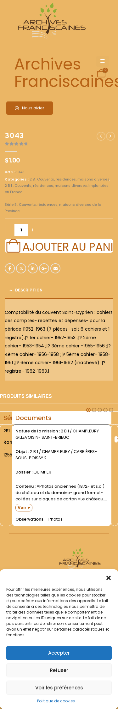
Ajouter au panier (67, 246)
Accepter (59, 653)
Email (55, 268)
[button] (108, 577)
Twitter (21, 268)
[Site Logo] (50, 22)
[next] (110, 136)
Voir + (24, 507)
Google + (44, 268)
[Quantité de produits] (21, 230)
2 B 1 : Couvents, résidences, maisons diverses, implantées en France (57, 188)
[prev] (101, 136)
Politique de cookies (56, 701)
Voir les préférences (59, 687)
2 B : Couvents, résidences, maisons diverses (70, 179)
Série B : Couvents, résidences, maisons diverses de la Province (53, 207)
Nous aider (29, 108)
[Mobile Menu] (102, 61)
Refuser (59, 670)
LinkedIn (33, 268)
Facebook (10, 268)
